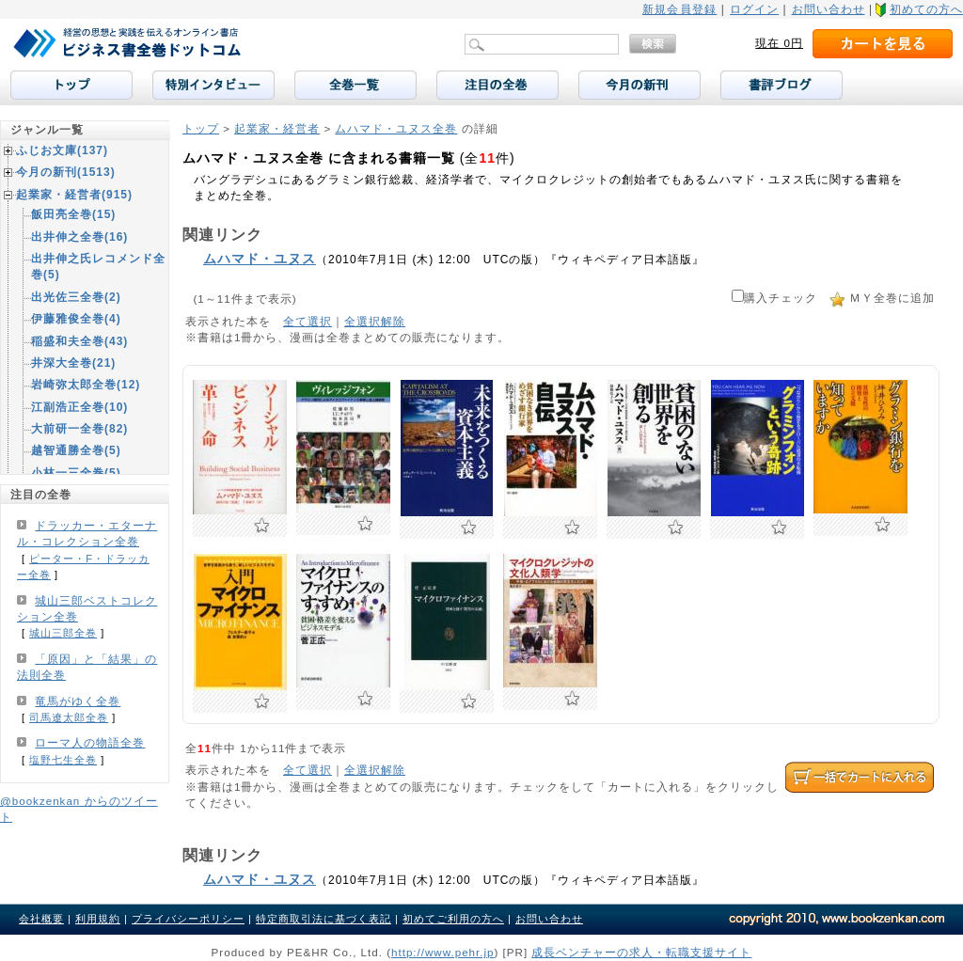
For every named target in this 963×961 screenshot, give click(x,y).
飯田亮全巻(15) (73, 214)
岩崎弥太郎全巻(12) (85, 384)
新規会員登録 (679, 9)
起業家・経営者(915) (74, 194)
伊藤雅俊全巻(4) (76, 318)
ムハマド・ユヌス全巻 (396, 128)
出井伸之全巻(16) (79, 237)
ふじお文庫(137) (62, 150)
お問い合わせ (828, 9)
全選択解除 (374, 321)
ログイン (754, 9)
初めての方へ (926, 9)
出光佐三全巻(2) (76, 297)
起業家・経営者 (277, 128)
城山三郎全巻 (63, 632)
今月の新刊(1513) (66, 172)
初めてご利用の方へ (453, 918)
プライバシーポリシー (188, 918)
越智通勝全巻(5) (76, 450)
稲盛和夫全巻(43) (79, 341)
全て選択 (307, 321)
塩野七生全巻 (63, 759)
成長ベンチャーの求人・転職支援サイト (641, 952)
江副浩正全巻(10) (79, 407)
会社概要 (41, 918)
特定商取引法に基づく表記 (323, 918)
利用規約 (97, 918)
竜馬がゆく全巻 (77, 701)
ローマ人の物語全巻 (90, 742)
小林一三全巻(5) (76, 473)
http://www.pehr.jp (443, 952)
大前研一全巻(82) (79, 428)
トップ (200, 128)
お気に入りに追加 (262, 525)
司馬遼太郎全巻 (68, 717)
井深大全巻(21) (73, 363)
